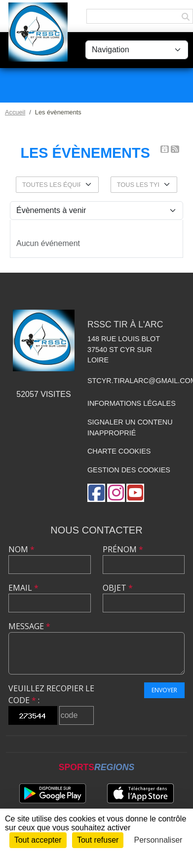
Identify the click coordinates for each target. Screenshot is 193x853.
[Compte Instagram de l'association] (116, 493)
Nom (21, 549)
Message (29, 626)
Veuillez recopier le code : (51, 694)
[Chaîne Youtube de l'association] (135, 493)
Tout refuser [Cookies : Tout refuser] (97, 840)
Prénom (123, 549)
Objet (118, 587)
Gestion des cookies (128, 470)
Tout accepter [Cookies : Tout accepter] (38, 840)
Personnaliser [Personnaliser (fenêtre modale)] (158, 840)
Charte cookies (119, 451)
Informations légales (131, 403)
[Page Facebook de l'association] (96, 493)
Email (23, 587)
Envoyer (164, 690)
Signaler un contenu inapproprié (130, 427)
